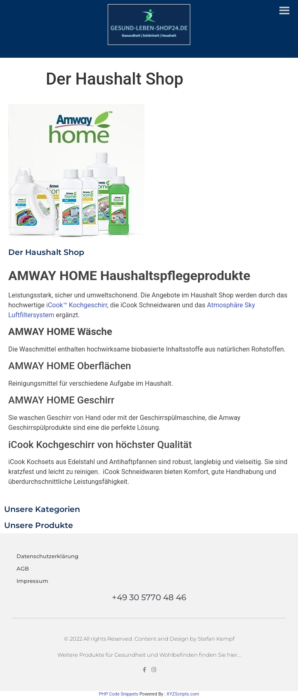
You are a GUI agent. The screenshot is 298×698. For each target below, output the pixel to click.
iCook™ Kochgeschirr (76, 305)
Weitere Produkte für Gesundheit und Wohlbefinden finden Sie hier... (149, 654)
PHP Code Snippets (118, 694)
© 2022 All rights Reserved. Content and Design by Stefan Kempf (149, 638)
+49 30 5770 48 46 (149, 597)
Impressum (32, 581)
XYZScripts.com (183, 694)
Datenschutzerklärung (47, 556)
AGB (23, 568)
